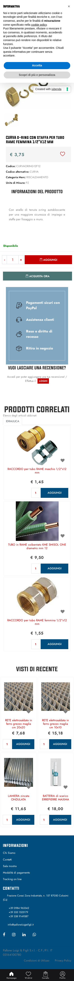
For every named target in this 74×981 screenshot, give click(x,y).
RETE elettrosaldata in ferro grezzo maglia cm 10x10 (55, 724)
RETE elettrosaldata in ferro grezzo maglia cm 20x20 (18, 724)
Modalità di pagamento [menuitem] (16, 873)
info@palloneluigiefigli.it (21, 924)
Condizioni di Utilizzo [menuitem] (36, 960)
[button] (69, 6)
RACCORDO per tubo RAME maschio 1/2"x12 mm (37, 471)
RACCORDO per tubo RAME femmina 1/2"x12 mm (37, 622)
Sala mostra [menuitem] (10, 866)
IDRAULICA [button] (12, 421)
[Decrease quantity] (4, 259)
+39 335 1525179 (18, 912)
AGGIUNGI (55, 493)
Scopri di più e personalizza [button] (37, 74)
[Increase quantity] (21, 259)
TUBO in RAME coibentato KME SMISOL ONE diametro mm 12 (37, 546)
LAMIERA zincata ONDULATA (18, 798)
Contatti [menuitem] (7, 859)
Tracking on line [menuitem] (12, 879)
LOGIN (43, 381)
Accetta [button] (37, 65)
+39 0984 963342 (19, 908)
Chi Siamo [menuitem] (9, 853)
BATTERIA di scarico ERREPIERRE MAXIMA (55, 798)
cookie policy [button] (39, 24)
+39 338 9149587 (18, 916)
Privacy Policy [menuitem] (63, 960)
